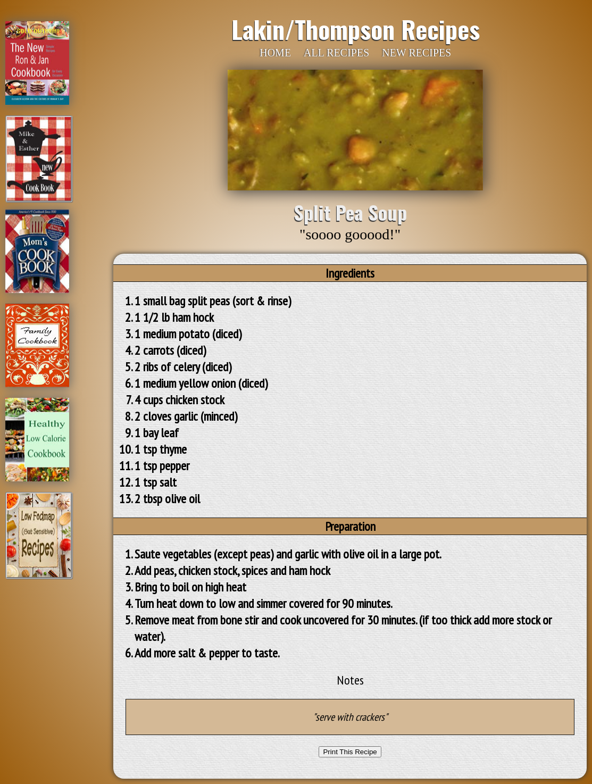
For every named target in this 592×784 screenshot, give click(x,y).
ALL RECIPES (336, 53)
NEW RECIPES (416, 53)
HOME (275, 53)
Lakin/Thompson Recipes (355, 29)
